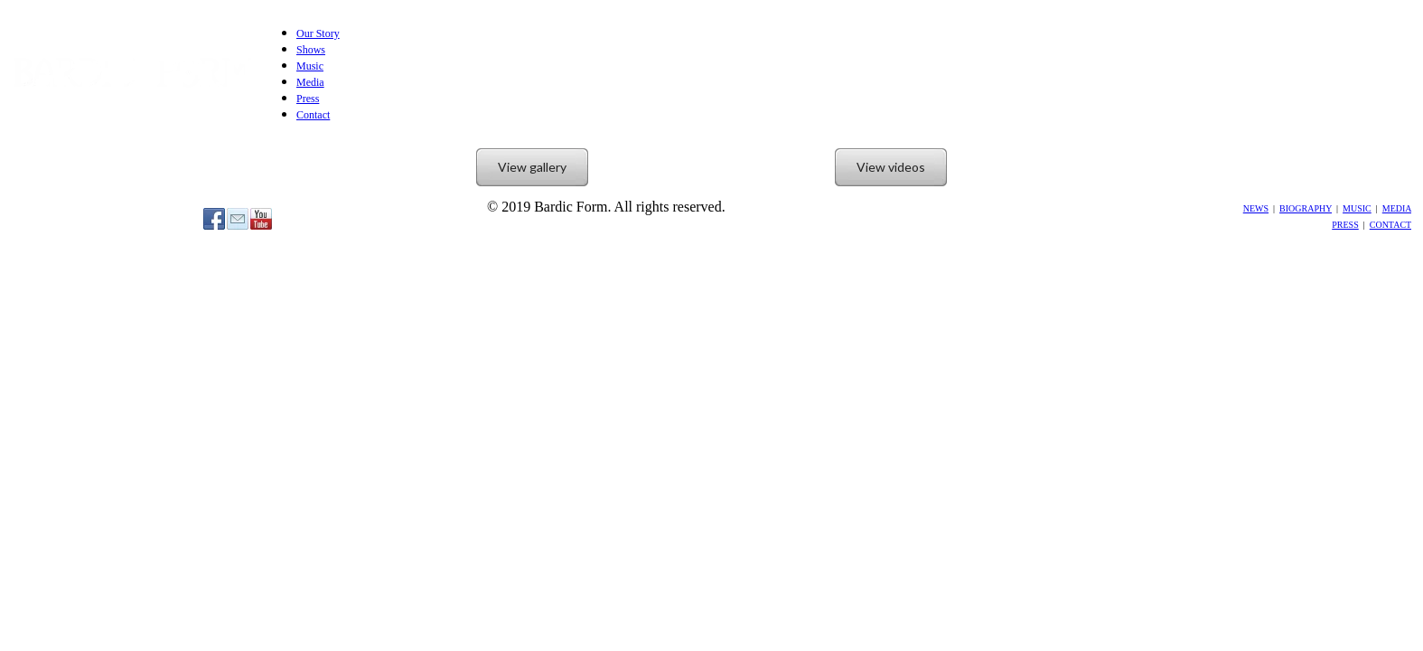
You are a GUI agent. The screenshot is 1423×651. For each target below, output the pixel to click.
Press (307, 98)
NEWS (1256, 208)
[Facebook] (214, 219)
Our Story (318, 33)
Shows (310, 49)
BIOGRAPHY (1305, 208)
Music (309, 66)
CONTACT (1390, 225)
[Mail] (237, 219)
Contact (313, 114)
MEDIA (1396, 208)
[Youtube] (261, 219)
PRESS (1345, 225)
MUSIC (1357, 208)
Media (310, 82)
